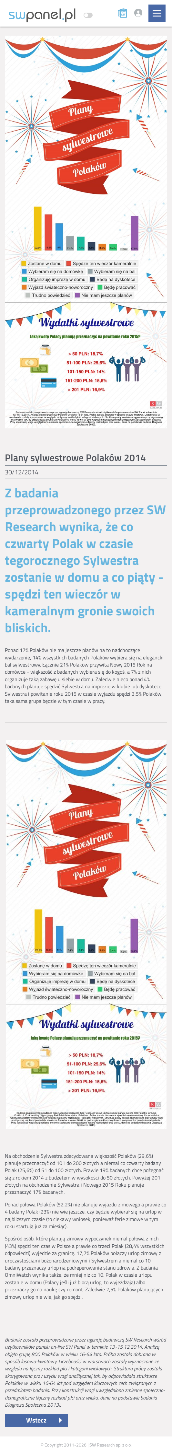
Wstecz (36, 1420)
